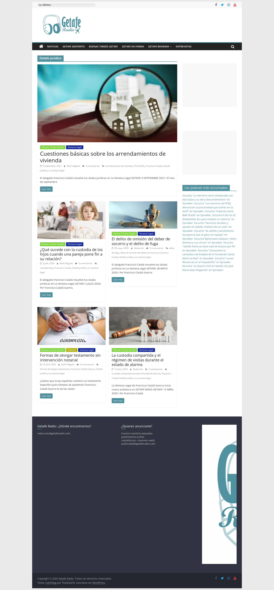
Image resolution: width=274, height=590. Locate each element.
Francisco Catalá (154, 165)
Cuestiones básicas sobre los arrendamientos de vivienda (103, 157)
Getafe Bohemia (158, 46)
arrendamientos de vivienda (118, 165)
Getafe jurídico (79, 267)
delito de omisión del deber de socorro (139, 252)
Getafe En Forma (133, 46)
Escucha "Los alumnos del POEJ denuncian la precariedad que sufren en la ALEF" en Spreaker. (207, 207)
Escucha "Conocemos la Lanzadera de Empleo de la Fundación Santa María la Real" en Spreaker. (208, 254)
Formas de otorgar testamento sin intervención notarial (70, 357)
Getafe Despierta (74, 46)
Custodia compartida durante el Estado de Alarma (136, 373)
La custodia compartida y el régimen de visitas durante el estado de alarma (138, 359)
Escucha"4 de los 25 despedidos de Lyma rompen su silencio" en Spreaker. (209, 219)
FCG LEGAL (139, 165)
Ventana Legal (75, 147)
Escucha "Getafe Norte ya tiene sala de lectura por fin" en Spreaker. (209, 246)
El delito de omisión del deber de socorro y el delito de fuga (141, 241)
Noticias (52, 46)
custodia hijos (46, 267)
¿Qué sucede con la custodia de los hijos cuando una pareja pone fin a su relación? (71, 254)
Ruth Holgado (74, 165)
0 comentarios (91, 165)
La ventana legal (56, 170)
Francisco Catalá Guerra (83, 369)
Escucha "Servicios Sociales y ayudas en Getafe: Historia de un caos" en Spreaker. (207, 226)
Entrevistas (184, 46)
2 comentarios (154, 369)
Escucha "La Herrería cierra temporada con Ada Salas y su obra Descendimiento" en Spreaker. (207, 199)
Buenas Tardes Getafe (103, 46)
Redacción (139, 248)
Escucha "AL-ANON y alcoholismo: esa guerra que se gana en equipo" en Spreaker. (208, 234)
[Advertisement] (209, 85)
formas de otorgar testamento (55, 369)
